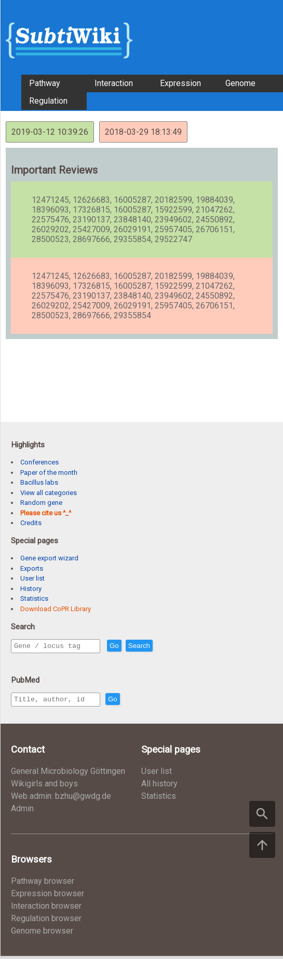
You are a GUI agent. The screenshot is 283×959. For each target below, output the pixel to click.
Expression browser (47, 896)
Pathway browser (42, 884)
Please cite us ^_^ (45, 513)
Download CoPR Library (55, 609)
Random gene (41, 502)
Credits (31, 523)
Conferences (39, 462)
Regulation (48, 101)
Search (161, 646)
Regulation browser (46, 921)
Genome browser (42, 934)
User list (32, 578)
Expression (180, 83)
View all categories (48, 493)
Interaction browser (46, 909)
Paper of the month (48, 472)
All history (159, 787)
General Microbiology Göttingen (68, 774)
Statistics (34, 598)
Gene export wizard (49, 558)
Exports (31, 568)
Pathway (44, 83)
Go (136, 646)
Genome (240, 83)
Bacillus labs (39, 482)
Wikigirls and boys (44, 787)
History (31, 589)
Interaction (114, 83)
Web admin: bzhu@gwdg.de (61, 799)
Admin (22, 811)
